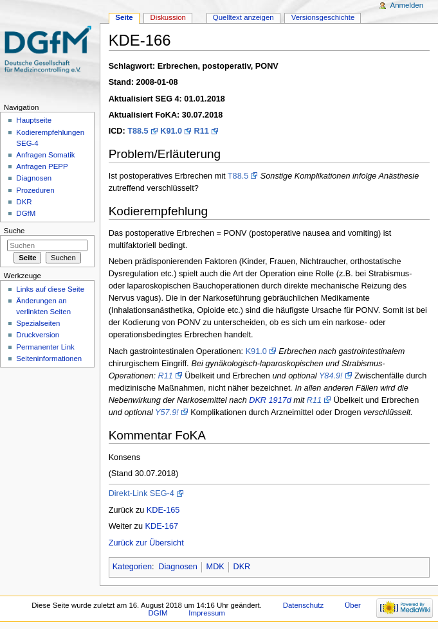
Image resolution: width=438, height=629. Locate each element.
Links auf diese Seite (50, 289)
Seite (123, 17)
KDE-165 (163, 510)
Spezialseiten (38, 323)
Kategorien (132, 566)
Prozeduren (35, 190)
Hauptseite (33, 120)
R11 (201, 131)
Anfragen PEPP (42, 166)
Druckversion (37, 335)
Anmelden (407, 5)
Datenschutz (303, 605)
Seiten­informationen (49, 358)
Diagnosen (177, 566)
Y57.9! (167, 412)
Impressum (206, 613)
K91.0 (171, 131)
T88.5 (137, 131)
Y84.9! (331, 375)
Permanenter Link (45, 347)
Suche (14, 231)
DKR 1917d (270, 400)
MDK (215, 566)
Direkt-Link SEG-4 (141, 493)
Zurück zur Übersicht (146, 542)
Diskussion (168, 17)
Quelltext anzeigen (243, 17)
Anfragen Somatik (45, 155)
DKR (241, 566)
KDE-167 (161, 526)
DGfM (25, 213)
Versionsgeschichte (323, 17)
